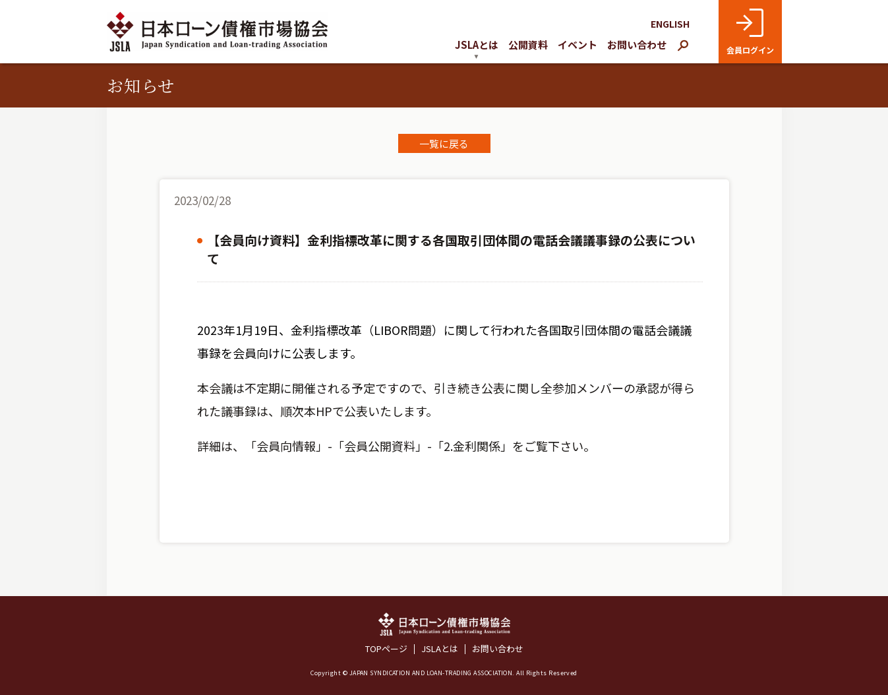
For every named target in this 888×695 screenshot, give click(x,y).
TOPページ (386, 649)
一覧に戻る (444, 143)
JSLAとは (439, 649)
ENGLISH (670, 23)
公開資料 (528, 44)
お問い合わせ (636, 44)
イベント (577, 44)
